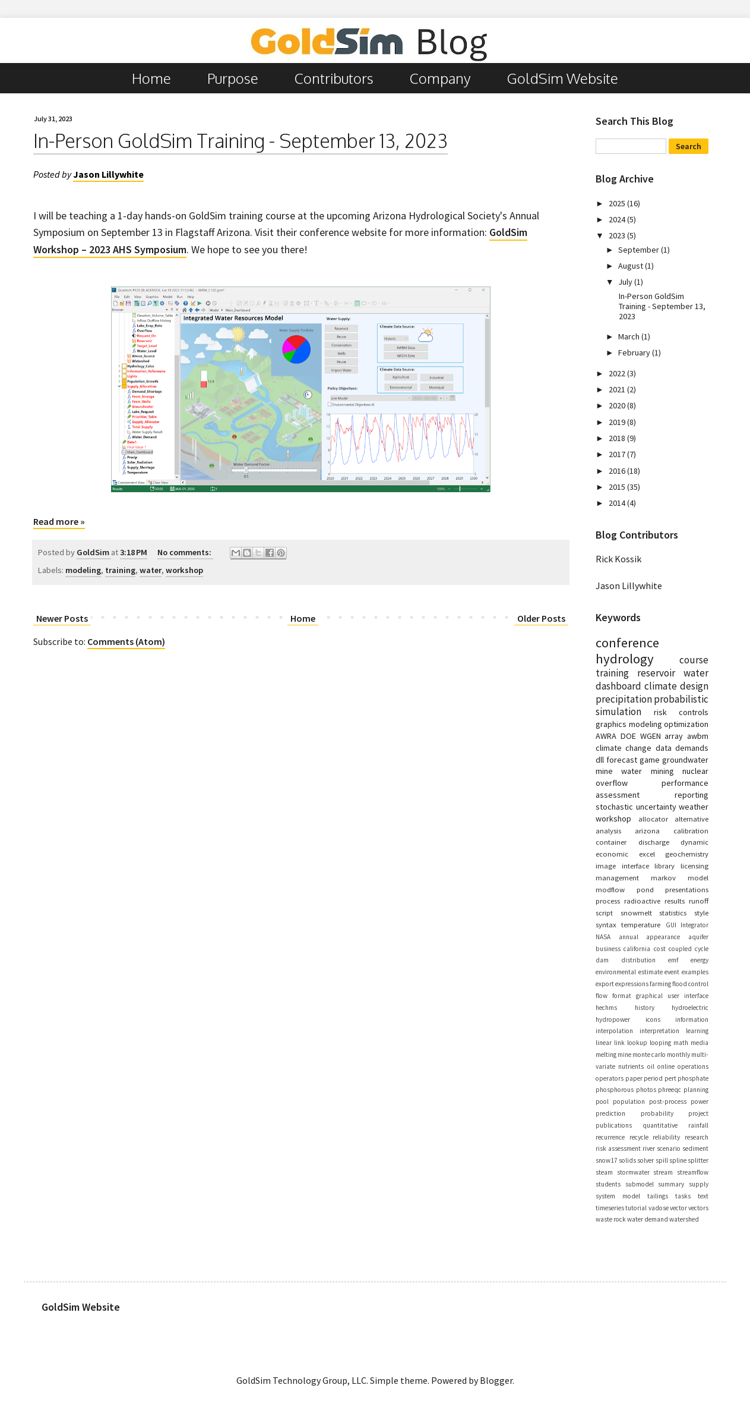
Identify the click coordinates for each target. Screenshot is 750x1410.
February (635, 352)
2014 (618, 503)
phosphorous (615, 1089)
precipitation (624, 699)
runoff (698, 900)
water (151, 570)
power (699, 1101)
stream (663, 1172)
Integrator (694, 925)
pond (645, 889)
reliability (666, 1137)
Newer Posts (62, 618)
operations (693, 1066)
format (621, 996)
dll (600, 759)
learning (697, 1031)
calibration (690, 830)
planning (695, 1089)
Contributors (334, 78)
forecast (621, 759)
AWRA (606, 736)
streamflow (692, 1172)
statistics (672, 912)
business (608, 949)
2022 (618, 373)
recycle (638, 1137)
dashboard (618, 686)
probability (657, 1113)
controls (693, 712)
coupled (680, 949)
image (606, 865)
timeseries (610, 1208)
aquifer (698, 937)
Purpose (232, 78)
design (694, 686)
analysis (608, 830)
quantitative (660, 1125)
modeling (83, 570)
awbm (697, 736)
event (671, 972)
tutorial (636, 1208)
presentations (686, 889)
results (674, 900)
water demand (647, 1219)
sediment (695, 1148)
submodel (639, 1184)
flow (601, 996)
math (680, 1042)
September (639, 249)
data (664, 747)
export (605, 984)
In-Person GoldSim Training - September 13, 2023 (240, 140)
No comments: (185, 552)
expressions (631, 984)
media (699, 1042)
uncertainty (656, 806)
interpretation (659, 1031)
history (644, 1007)
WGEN (650, 736)
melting (606, 1054)
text (703, 1196)
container (611, 841)
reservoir (656, 672)
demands (691, 747)
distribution (638, 960)
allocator (653, 818)
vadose (658, 1208)
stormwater (633, 1172)
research (696, 1137)
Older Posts (541, 618)
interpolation (614, 1031)
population (629, 1101)
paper (634, 1078)
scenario (669, 1148)
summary (671, 1184)
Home (151, 78)
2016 (618, 470)
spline (677, 1160)
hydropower (613, 1019)
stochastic (614, 806)
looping (660, 1042)
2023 (618, 235)
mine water (619, 771)
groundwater (685, 759)
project (698, 1113)
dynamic (694, 841)
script (604, 912)
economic (612, 853)
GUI (671, 925)
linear (604, 1042)
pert (670, 1078)
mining (662, 771)
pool (602, 1101)
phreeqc (669, 1089)
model (698, 877)
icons (652, 1019)
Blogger (496, 1380)
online (666, 1066)
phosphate (693, 1078)
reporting (691, 794)
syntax (606, 924)
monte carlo (649, 1054)
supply (698, 1184)
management (617, 877)
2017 (618, 454)
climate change (623, 747)
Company (440, 78)
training (120, 570)
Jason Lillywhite (629, 585)
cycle (701, 949)
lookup (637, 1042)
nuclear (695, 771)
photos (646, 1089)
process (608, 900)
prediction (610, 1113)
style (701, 912)
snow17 (607, 1160)
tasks (683, 1196)
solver (645, 1160)
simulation (618, 711)
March (629, 336)
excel (647, 853)
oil (650, 1066)
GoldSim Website (562, 78)
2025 (618, 203)
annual (628, 937)
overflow (612, 783)
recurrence (610, 1137)
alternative (691, 818)
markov (663, 877)
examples (695, 972)
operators (610, 1078)
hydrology (625, 658)
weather (693, 806)
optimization (686, 724)
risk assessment (618, 1148)
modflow (610, 889)
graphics (611, 724)
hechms (606, 1007)
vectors (698, 1208)
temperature (640, 924)
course (693, 659)
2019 (618, 422)
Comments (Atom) (126, 641)
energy (699, 960)
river (649, 1148)
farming (660, 984)
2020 (618, 405)
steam (604, 1172)
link (619, 1042)
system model (618, 1196)
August (631, 265)
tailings (657, 1196)
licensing (694, 865)
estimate (650, 972)
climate (660, 686)
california (637, 949)
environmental (616, 972)
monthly (678, 1054)
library (664, 865)
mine (624, 1054)
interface (635, 865)
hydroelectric (690, 1007)
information (691, 1019)
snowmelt (636, 912)
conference (627, 642)
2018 (618, 438)
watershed (684, 1219)
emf (673, 960)
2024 (618, 219)
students (608, 1184)
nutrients (631, 1066)
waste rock (611, 1219)
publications (614, 1125)
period (653, 1078)
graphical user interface (672, 996)
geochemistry (686, 853)
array (673, 736)
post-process (667, 1101)
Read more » (59, 521)
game (650, 759)
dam (602, 960)
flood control (690, 984)
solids (627, 1160)
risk (660, 712)
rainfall (698, 1125)
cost (660, 949)
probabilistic (681, 699)
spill (662, 1160)
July (626, 281)
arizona (647, 830)
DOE (628, 736)
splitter (698, 1160)
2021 (618, 389)
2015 (618, 486)
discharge (653, 841)
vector (678, 1208)
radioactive (642, 900)
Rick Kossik (618, 559)
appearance (663, 937)
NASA (603, 937)
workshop (184, 570)
